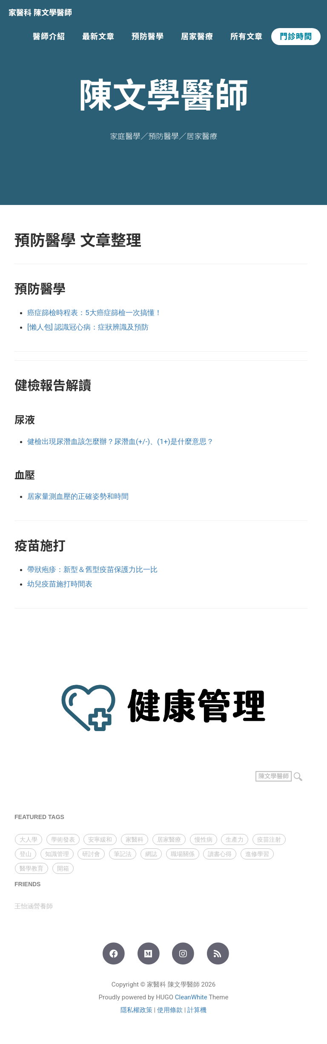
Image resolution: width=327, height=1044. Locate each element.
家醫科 (134, 839)
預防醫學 (148, 36)
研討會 (91, 854)
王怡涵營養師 (33, 906)
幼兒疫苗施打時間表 (59, 584)
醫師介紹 (49, 36)
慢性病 (203, 839)
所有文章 (246, 36)
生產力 (235, 839)
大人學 (28, 839)
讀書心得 (220, 854)
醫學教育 (31, 868)
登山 (26, 854)
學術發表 (63, 839)
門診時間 (296, 36)
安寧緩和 (100, 839)
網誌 (151, 854)
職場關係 (183, 854)
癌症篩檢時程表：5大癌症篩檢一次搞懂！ (94, 312)
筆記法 (123, 854)
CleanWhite (191, 997)
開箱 (63, 868)
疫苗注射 (269, 839)
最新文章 (98, 36)
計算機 (197, 1010)
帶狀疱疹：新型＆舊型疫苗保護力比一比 (92, 569)
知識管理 (57, 854)
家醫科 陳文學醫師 (40, 13)
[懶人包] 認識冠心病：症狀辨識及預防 (88, 327)
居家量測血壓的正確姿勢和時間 (78, 496)
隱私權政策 (136, 1010)
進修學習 (257, 854)
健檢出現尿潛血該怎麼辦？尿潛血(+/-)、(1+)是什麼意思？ (120, 441)
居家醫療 (197, 36)
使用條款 (170, 1010)
